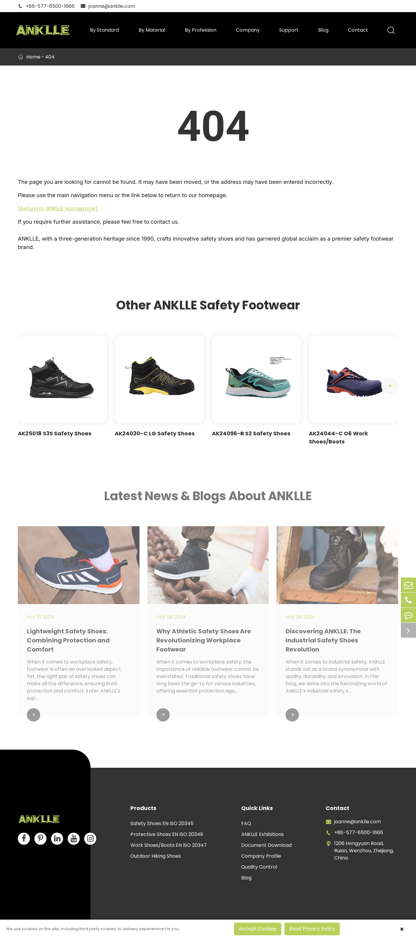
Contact (358, 30)
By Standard (104, 30)
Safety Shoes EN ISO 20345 (162, 823)
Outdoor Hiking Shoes (155, 856)
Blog (323, 30)
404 (50, 56)
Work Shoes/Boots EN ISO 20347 (168, 845)
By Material (152, 30)
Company (248, 30)
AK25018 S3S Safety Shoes (54, 433)
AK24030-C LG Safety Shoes (155, 433)
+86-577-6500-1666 (46, 6)
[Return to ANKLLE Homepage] (58, 208)
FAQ (246, 823)
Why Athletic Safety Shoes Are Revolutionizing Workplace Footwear (203, 643)
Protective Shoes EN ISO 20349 (166, 834)
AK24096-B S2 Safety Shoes (251, 433)
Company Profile (261, 856)
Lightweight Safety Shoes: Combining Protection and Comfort (68, 643)
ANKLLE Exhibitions (262, 834)
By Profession (200, 30)
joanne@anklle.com (108, 6)
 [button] (389, 386)
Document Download (266, 845)
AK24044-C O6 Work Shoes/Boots (338, 437)
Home (33, 56)
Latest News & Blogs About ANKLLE (208, 498)
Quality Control (259, 866)
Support (289, 30)
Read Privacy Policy (312, 928)
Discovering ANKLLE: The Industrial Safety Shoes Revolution (323, 643)
